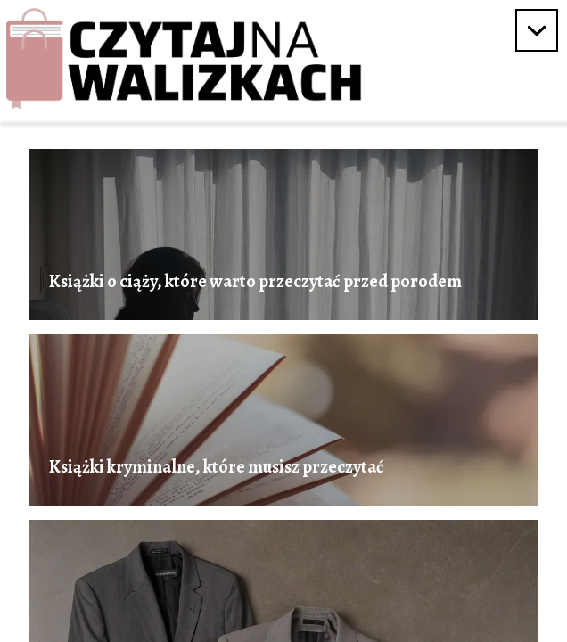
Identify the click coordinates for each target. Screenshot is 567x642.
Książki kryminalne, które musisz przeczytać (216, 467)
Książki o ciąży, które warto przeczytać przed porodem (255, 281)
